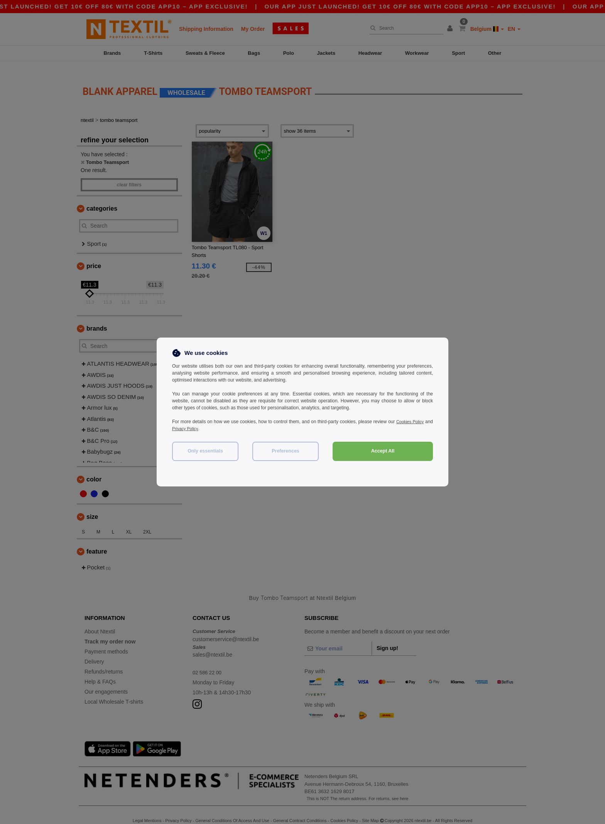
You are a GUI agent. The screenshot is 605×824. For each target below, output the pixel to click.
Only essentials (205, 451)
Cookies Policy (417, 421)
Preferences (285, 451)
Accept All (383, 451)
